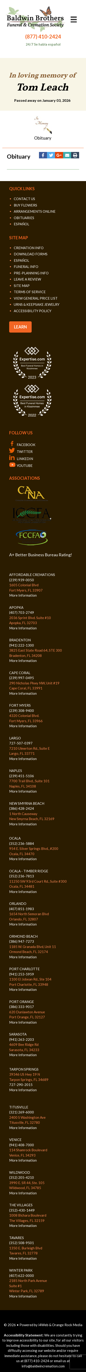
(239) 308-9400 (21, 710)
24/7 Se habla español (43, 44)
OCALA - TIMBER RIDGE (28, 871)
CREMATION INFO (29, 248)
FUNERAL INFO (26, 266)
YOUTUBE (21, 465)
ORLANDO (17, 903)
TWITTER (21, 451)
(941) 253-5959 (21, 974)
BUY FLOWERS (25, 205)
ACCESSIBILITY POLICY (32, 311)
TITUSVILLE (18, 1107)
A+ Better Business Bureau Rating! (40, 554)
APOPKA (16, 607)
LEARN (20, 326)
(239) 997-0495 (21, 678)
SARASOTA (18, 1034)
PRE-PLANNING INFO (31, 273)
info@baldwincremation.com (43, 1366)
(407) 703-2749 (21, 612)
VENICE (15, 1140)
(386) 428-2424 (21, 808)
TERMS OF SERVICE (30, 292)
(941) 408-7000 (21, 1145)
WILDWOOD (19, 1172)
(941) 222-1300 (21, 645)
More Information (23, 595)
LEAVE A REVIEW (27, 279)
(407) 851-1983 (21, 909)
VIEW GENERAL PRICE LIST (36, 298)
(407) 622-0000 (21, 1275)
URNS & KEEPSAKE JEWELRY (36, 304)
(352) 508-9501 (21, 1243)
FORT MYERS (20, 705)
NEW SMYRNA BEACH (26, 803)
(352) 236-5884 (21, 843)
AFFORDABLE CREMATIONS (32, 575)
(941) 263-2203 (21, 1039)
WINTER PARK (21, 1270)
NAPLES (15, 771)
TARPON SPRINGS (24, 1069)
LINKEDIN (21, 459)
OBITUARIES (24, 218)
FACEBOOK (22, 445)
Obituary (42, 138)
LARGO (15, 738)
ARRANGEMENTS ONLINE (34, 211)
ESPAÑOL (21, 224)
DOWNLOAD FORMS (30, 254)
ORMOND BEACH (23, 936)
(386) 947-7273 (21, 941)
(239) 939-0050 (21, 580)
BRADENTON (20, 640)
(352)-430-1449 (22, 1210)
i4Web (43, 1325)
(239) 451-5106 (21, 776)
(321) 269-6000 (21, 1112)
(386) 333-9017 (21, 1007)
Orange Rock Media (67, 1325)
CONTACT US (24, 199)
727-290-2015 (21, 1085)
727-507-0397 (21, 743)
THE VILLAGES (21, 1205)
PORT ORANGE (21, 1002)
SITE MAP (22, 286)
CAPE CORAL (19, 673)
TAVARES (16, 1238)
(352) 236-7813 (21, 876)
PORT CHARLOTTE (24, 969)
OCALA (15, 838)
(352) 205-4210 (21, 1177)
